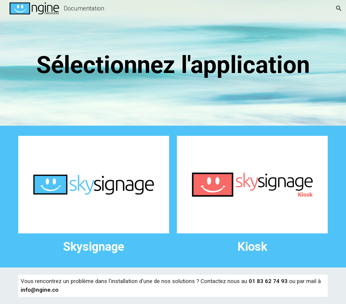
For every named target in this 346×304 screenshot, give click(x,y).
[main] (173, 64)
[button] (339, 8)
